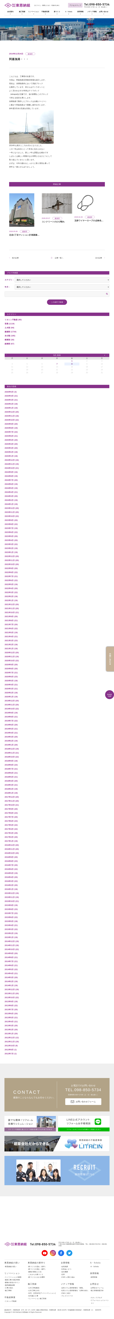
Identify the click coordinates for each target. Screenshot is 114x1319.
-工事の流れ (8, 1288)
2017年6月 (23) (11, 821)
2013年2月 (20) (11, 1030)
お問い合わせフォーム (83, 1101)
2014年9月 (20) (11, 953)
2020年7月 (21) (11, 673)
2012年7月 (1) (11, 1054)
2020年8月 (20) (11, 669)
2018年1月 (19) (11, 793)
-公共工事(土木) (33, 1290)
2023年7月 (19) (11, 528)
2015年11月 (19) (12, 897)
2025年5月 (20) (11, 440)
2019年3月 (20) (11, 737)
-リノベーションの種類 (12, 1277)
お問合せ (94, 1284)
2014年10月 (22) (12, 949)
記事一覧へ (59, 258)
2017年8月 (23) (11, 813)
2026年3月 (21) (11, 400)
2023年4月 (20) (11, 540)
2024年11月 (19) (12, 464)
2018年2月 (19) (11, 789)
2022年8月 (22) (11, 572)
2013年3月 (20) (11, 1026)
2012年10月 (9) (11, 1046)
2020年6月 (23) (11, 677)
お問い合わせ (103, 11)
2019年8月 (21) (11, 717)
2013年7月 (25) (11, 1010)
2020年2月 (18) (11, 693)
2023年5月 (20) (11, 536)
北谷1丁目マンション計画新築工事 (25, 235)
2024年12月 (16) (12, 460)
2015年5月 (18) (11, 921)
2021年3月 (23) (11, 641)
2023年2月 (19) (11, 548)
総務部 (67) (9, 344)
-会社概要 (64, 1272)
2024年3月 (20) (11, 496)
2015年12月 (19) (12, 893)
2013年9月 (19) (11, 1001)
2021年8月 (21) (11, 620)
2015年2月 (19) (11, 933)
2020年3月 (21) (11, 689)
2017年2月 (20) (11, 837)
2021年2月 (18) (11, 645)
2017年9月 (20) (11, 809)
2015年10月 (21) (12, 901)
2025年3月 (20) (11, 448)
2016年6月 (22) (11, 869)
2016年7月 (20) (11, 865)
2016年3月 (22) (11, 881)
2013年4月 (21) (11, 1022)
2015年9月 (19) (11, 905)
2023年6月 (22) (11, 532)
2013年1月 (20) (11, 1034)
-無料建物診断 (9, 1285)
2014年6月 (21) (11, 965)
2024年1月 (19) (11, 504)
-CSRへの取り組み (68, 1277)
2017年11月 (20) (12, 801)
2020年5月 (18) (11, 681)
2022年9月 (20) (11, 568)
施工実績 (22, 11)
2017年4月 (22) (11, 829)
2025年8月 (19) (11, 428)
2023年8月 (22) (11, 524)
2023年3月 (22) (11, 544)
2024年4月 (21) (11, 492)
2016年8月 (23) (11, 861)
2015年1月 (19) (11, 937)
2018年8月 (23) (11, 765)
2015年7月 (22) (11, 913)
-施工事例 (8, 1290)
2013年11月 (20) (12, 993)
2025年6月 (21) (11, 436)
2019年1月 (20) (11, 745)
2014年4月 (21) (11, 973)
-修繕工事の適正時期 (12, 1280)
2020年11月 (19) (12, 657)
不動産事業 (9, 1297)
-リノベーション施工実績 (37, 1298)
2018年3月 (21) (11, 785)
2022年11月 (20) (12, 560)
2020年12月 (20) (12, 653)
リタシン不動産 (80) (13, 320)
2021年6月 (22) (11, 628)
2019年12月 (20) (12, 701)
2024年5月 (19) (11, 488)
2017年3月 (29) (11, 833)
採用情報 (80, 11)
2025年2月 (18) (11, 452)
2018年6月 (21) (11, 773)
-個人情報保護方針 (97, 1290)
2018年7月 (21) (11, 769)
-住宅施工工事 (33, 1296)
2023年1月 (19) (11, 552)
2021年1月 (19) (11, 649)
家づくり (57, 11)
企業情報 (65, 1263)
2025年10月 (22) (12, 420)
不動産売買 (45, 11)
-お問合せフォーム (97, 1288)
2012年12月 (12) (12, 1038)
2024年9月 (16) (11, 472)
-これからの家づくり (35, 1274)
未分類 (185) (10, 336)
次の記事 (98, 258)
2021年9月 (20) (11, 616)
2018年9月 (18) (11, 761)
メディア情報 (92, 11)
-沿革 (63, 1274)
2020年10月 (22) (12, 661)
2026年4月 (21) (11, 396)
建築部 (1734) (10, 332)
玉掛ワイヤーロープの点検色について (92, 220)
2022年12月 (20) (12, 556)
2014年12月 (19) (12, 941)
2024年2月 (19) (11, 500)
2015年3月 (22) (11, 929)
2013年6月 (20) (11, 1014)
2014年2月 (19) (11, 981)
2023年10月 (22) (12, 516)
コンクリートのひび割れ (53, 222)
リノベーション (33, 11)
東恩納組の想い (12, 1263)
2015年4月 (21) (11, 925)
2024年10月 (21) (12, 468)
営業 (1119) (9, 324)
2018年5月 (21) (11, 777)
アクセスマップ (75, 5)
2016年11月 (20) (12, 849)
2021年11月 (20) (12, 608)
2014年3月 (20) (11, 977)
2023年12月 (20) (12, 508)
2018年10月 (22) (12, 757)
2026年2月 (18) (11, 404)
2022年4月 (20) (11, 588)
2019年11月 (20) (12, 705)
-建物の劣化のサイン (12, 1282)
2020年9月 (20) (11, 665)
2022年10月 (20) (12, 564)
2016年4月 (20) (11, 877)
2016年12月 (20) (12, 845)
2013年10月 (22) (12, 997)
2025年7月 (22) (11, 432)
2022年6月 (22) (11, 580)
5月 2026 (57, 355)
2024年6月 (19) (11, 484)
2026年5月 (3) (11, 392)
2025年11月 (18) (12, 416)
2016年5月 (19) (11, 873)
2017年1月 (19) (11, 841)
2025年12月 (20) (12, 412)
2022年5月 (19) (11, 584)
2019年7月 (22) (11, 721)
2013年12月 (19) (12, 989)
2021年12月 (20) (12, 604)
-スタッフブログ (96, 1298)
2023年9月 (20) (11, 520)
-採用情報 (93, 1277)
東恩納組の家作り (36, 1263)
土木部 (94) (9, 328)
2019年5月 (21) (11, 729)
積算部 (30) (9, 340)
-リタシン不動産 (10, 1301)
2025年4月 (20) (11, 444)
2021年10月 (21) (12, 612)
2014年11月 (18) (12, 945)
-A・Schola (94, 1266)
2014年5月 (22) (11, 969)
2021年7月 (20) (11, 624)
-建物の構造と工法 (35, 1272)
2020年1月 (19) (11, 697)
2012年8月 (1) (11, 1050)
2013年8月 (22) (11, 1005)
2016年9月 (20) (11, 857)
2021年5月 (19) (11, 632)
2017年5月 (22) (11, 825)
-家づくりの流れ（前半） (37, 1266)
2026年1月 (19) (11, 408)
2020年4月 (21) (11, 685)
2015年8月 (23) (11, 909)
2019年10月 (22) (12, 709)
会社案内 (10, 11)
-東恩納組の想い (10, 1266)
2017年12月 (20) (12, 797)
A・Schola (68, 11)
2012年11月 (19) (12, 1042)
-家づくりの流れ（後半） (37, 1269)
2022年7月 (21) (11, 576)
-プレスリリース (67, 1296)
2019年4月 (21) (11, 733)
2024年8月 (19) (11, 476)
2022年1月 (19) (11, 600)
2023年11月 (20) (12, 512)
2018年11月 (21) (12, 753)
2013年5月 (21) (11, 1018)
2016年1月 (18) (11, 889)
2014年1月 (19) (11, 985)
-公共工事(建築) (33, 1288)
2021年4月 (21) (11, 636)
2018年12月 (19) (12, 749)
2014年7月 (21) (11, 961)
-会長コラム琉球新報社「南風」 (72, 1288)
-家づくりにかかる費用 (36, 1277)
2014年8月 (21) (11, 957)
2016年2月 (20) (11, 885)
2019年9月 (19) (11, 713)
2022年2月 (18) (11, 596)
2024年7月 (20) (11, 480)
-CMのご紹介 (66, 1293)
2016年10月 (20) (12, 853)
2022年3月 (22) (11, 592)
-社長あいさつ (66, 1269)
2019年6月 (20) (11, 725)
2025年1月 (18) (11, 456)
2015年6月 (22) (11, 917)
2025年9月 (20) (11, 424)
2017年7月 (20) (11, 817)
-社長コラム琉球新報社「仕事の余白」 (75, 1290)
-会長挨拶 (64, 1266)
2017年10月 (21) (12, 805)
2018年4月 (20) (11, 781)
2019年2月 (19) (11, 741)
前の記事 (15, 258)
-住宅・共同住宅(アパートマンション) (42, 1293)
